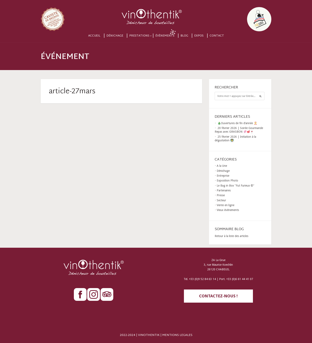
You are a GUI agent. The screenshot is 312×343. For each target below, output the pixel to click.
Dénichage (114, 35)
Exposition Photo (227, 180)
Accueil (94, 35)
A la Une (222, 165)
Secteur (221, 200)
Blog (184, 35)
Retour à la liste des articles (231, 236)
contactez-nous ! (218, 296)
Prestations (139, 35)
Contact (217, 35)
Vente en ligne (225, 205)
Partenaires (224, 190)
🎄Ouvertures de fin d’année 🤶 (237, 123)
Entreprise (223, 175)
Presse (221, 195)
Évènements (164, 35)
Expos (199, 35)
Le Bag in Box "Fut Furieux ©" (235, 185)
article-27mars (72, 91)
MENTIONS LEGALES (177, 335)
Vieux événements (228, 210)
